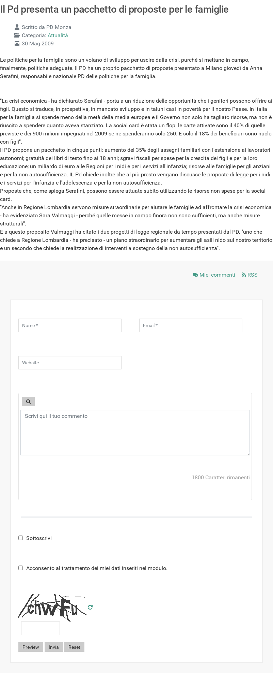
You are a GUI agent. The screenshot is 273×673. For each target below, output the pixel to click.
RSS (250, 275)
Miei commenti (215, 275)
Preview (30, 647)
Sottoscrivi (35, 538)
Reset (74, 647)
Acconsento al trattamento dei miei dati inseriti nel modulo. (92, 568)
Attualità (58, 35)
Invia (54, 647)
